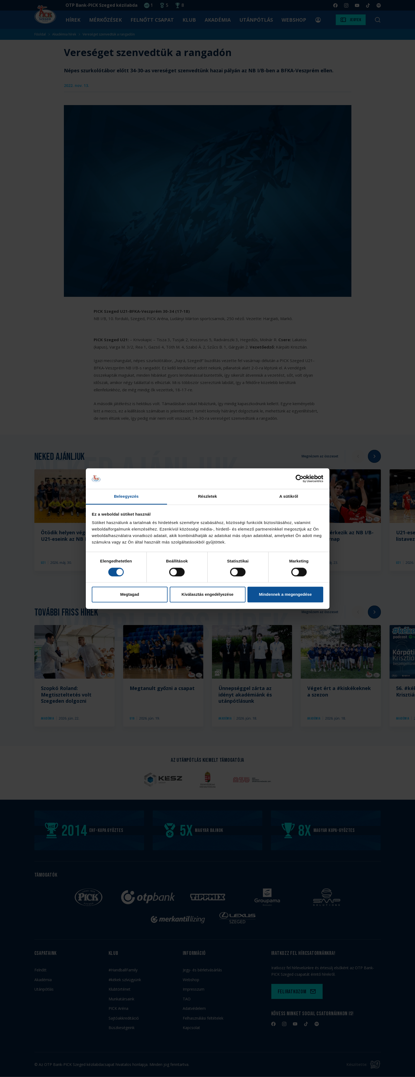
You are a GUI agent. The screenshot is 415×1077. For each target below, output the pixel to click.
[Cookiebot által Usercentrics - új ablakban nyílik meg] (299, 478)
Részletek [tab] (207, 496)
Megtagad (129, 594)
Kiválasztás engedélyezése (208, 594)
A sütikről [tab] (288, 496)
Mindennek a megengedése (285, 594)
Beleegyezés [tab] (126, 496)
